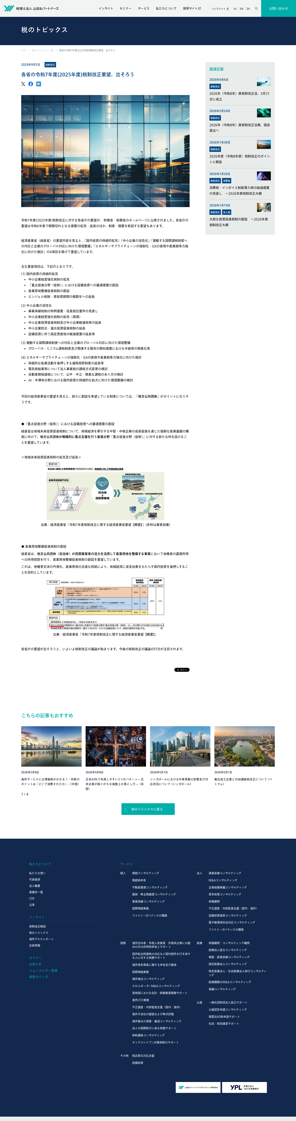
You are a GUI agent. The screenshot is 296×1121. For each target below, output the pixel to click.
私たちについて (166, 8)
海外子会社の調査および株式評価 (153, 1014)
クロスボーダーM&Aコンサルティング (156, 986)
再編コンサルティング (222, 989)
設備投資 (137, 1062)
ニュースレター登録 (43, 970)
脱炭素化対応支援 (143, 1055)
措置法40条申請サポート (224, 1016)
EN (241, 8)
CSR (31, 898)
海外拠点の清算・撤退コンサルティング (156, 1021)
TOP (23, 50)
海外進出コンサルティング (148, 978)
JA (235, 8)
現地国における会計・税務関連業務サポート (159, 993)
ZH (248, 8)
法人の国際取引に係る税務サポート (154, 1028)
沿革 (32, 904)
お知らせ (35, 964)
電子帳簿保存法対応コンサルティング (232, 922)
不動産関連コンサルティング (150, 887)
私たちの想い (37, 873)
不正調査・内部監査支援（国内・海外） (234, 908)
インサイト (106, 8)
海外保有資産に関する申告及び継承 (154, 964)
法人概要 (34, 885)
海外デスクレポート (41, 939)
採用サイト (190, 8)
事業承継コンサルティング (148, 901)
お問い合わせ (278, 8)
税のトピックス (38, 932)
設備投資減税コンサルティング (228, 915)
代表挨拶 (34, 879)
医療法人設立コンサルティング (228, 950)
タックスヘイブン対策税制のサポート (155, 1042)
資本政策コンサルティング (225, 894)
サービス (144, 8)
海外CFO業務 (140, 1000)
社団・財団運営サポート (224, 1023)
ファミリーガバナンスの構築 (149, 915)
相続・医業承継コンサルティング (229, 957)
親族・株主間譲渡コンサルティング (154, 894)
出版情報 (34, 945)
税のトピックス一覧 (42, 50)
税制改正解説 (37, 926)
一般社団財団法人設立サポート (228, 1002)
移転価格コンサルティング (148, 1035)
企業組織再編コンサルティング (228, 887)
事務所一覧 (36, 892)
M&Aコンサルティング (223, 880)
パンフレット (219, 9)
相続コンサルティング (145, 873)
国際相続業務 (140, 908)
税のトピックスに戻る (147, 809)
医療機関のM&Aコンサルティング (230, 982)
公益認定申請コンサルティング (228, 1009)
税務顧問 (214, 901)
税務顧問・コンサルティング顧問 (229, 943)
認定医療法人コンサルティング (228, 964)
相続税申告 (139, 880)
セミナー (126, 8)
